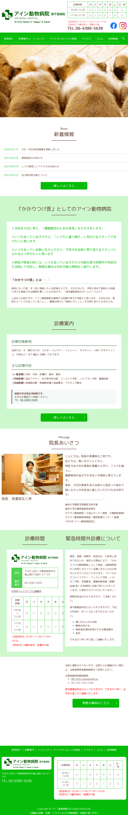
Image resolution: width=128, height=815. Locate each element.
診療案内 (23, 37)
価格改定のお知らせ (32, 155)
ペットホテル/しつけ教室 (63, 37)
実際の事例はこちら (95, 701)
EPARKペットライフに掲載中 (27, 589)
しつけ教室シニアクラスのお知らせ (40, 164)
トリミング (39, 37)
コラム (99, 37)
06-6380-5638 (29, 397)
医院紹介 (8, 37)
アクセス (86, 37)
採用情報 (113, 37)
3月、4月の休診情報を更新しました (41, 147)
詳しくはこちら (64, 183)
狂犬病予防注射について (34, 172)
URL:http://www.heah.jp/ (84, 676)
